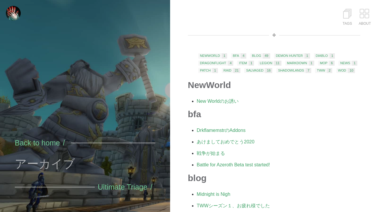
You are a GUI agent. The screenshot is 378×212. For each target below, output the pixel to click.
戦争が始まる (211, 153)
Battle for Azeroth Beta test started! (233, 164)
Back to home (37, 143)
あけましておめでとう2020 (226, 141)
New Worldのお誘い (218, 101)
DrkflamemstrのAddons (221, 130)
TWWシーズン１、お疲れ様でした (233, 205)
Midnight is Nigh (213, 194)
